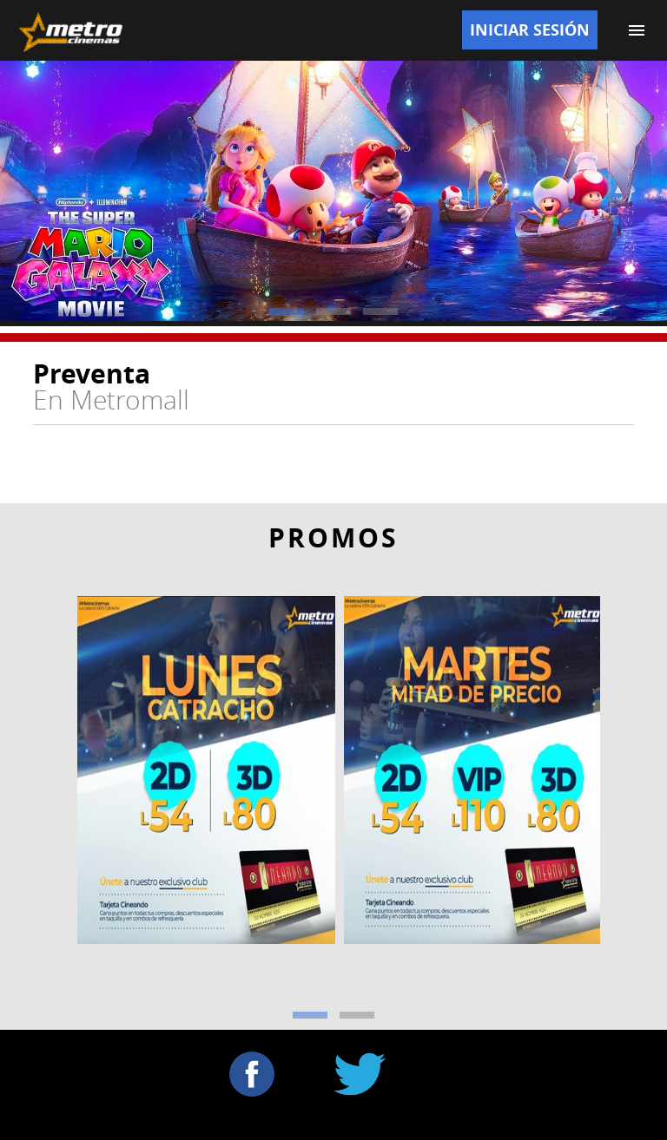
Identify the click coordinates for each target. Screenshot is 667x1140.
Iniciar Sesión (530, 30)
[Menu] (636, 30)
